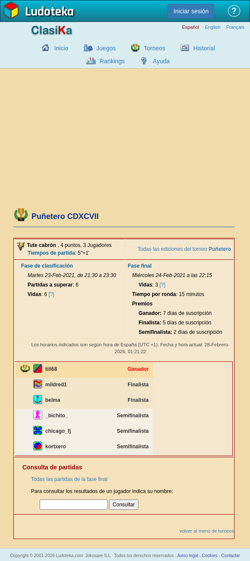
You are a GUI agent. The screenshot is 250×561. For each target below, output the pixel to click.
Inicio (61, 48)
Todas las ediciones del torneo (184, 249)
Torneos (155, 48)
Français (235, 27)
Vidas (34, 294)
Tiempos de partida (51, 253)
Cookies (209, 555)
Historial (205, 48)
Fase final (140, 266)
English (212, 27)
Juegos (106, 48)
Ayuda (161, 61)
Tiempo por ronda (154, 294)
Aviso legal (187, 555)
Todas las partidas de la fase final (69, 479)
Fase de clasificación (47, 266)
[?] (51, 294)
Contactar (230, 555)
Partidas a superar (50, 285)
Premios (142, 304)
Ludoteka (49, 12)
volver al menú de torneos (206, 530)
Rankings (112, 61)
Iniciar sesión (191, 11)
